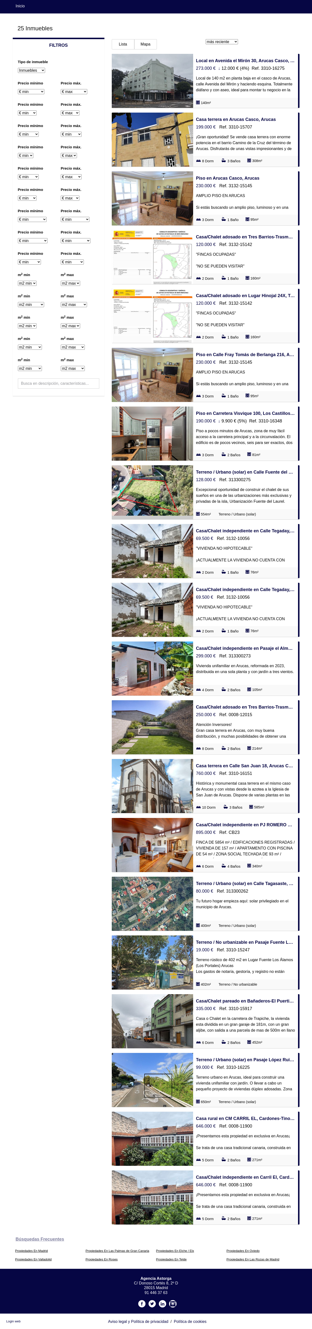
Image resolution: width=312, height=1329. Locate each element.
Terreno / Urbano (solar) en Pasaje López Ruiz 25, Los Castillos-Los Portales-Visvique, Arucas (245, 1059)
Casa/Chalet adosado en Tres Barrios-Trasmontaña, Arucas (245, 236)
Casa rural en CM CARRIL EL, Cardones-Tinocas (245, 1118)
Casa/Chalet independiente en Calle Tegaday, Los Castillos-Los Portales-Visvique (245, 530)
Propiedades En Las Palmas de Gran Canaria (117, 1251)
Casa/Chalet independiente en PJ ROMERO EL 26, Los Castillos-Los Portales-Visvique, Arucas (245, 824)
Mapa (145, 44)
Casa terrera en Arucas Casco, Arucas (236, 119)
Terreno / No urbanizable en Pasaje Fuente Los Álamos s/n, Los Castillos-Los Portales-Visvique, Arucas (245, 942)
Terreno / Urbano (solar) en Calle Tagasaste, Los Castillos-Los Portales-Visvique (245, 883)
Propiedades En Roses (102, 1259)
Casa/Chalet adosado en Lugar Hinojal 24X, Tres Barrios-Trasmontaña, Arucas (245, 295)
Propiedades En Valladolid (33, 1259)
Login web (13, 1321)
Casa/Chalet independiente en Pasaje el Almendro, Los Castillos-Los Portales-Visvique (245, 648)
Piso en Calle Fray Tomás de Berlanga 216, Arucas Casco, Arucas (245, 354)
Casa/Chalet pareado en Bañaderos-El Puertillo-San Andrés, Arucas (245, 1001)
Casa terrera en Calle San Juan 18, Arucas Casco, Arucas (245, 765)
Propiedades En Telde (171, 1259)
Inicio (20, 6)
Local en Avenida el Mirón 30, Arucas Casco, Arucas (245, 60)
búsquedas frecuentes (40, 1239)
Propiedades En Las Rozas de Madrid (252, 1259)
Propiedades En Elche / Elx (175, 1251)
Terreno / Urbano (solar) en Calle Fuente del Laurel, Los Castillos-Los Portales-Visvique (245, 472)
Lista (123, 44)
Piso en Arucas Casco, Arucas (228, 178)
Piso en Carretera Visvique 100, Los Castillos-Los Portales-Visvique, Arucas (245, 413)
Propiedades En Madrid (31, 1251)
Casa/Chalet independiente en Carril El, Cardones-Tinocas (245, 1177)
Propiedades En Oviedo (243, 1251)
